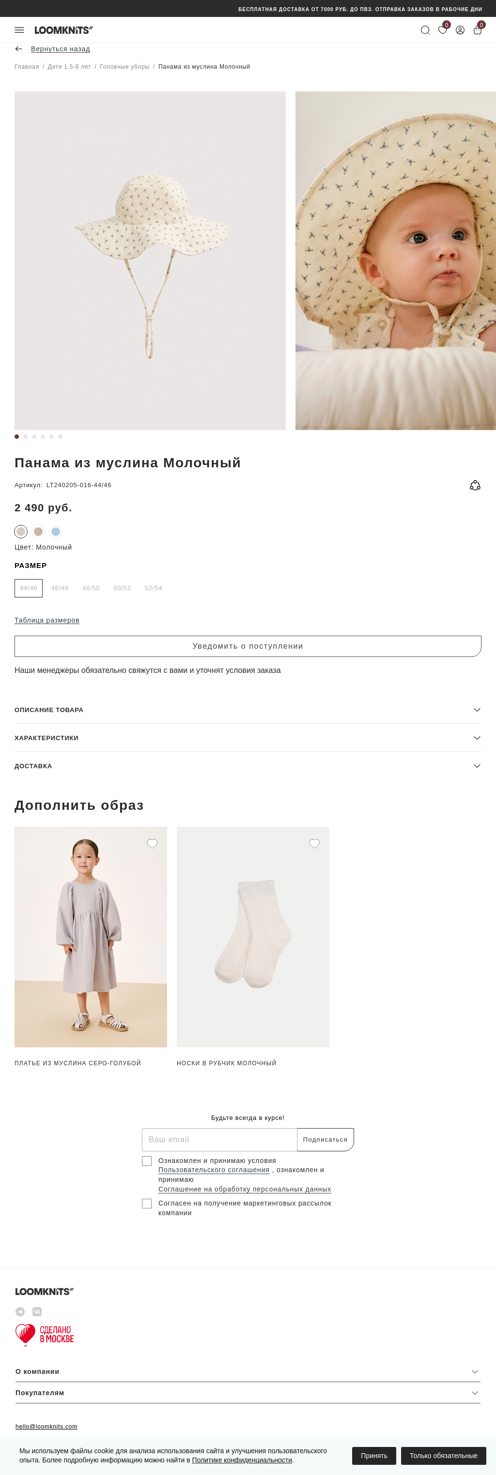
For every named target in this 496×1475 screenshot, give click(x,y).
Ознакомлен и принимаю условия (217, 1160)
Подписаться (325, 1139)
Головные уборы (125, 66)
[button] (248, 709)
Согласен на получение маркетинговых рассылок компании (245, 1208)
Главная (27, 66)
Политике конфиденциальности (242, 1460)
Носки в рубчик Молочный (227, 1063)
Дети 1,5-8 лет (69, 66)
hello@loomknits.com (47, 1426)
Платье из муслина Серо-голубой (78, 1063)
